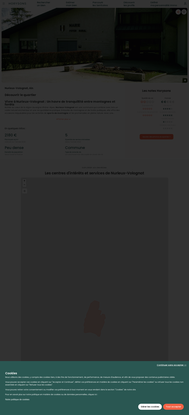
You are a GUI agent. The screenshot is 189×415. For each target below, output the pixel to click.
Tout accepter (173, 406)
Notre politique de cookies (17, 399)
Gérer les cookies (150, 406)
